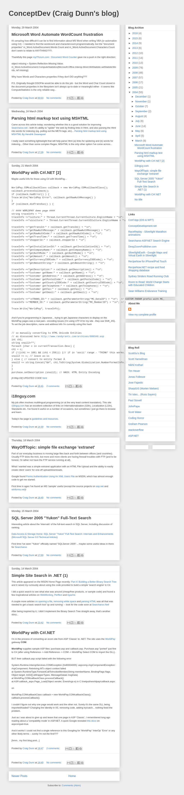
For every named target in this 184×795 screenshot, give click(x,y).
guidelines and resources (45, 418)
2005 (135, 87)
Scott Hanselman (138, 359)
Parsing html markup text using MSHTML (50, 118)
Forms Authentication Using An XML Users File (50, 476)
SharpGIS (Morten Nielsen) (143, 388)
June (138, 126)
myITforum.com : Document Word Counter (55, 57)
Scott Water (134, 412)
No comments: (54, 98)
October (140, 106)
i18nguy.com (23, 396)
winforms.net (18, 489)
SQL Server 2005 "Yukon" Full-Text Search (51, 518)
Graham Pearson (138, 424)
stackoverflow (136, 429)
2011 (135, 57)
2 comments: (53, 386)
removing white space (65, 601)
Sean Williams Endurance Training (147, 291)
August (139, 116)
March (139, 140)
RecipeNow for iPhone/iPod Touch (147, 261)
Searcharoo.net (19, 127)
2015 (135, 38)
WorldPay (110, 639)
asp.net (100, 486)
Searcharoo (21, 547)
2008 (135, 72)
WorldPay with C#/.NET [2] (36, 172)
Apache (71, 595)
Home (72, 776)
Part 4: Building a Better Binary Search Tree (93, 581)
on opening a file (43, 601)
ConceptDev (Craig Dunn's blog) (64, 13)
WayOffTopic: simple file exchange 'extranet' (53, 447)
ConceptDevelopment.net (142, 225)
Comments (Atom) (71, 785)
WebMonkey (46, 595)
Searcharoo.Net (100, 604)
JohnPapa (134, 406)
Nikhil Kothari (135, 365)
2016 (135, 33)
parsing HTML (88, 601)
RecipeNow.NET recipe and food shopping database (146, 269)
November (141, 101)
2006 (135, 82)
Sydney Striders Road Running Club (148, 276)
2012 (135, 53)
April (138, 135)
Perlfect (58, 595)
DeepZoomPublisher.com (142, 246)
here (44, 378)
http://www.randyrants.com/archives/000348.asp (72, 336)
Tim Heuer (134, 370)
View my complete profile (142, 314)
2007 (135, 77)
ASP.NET (133, 435)
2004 (135, 92)
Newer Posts (19, 776)
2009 (135, 67)
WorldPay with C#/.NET (33, 632)
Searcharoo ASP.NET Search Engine (148, 240)
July (137, 121)
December (141, 96)
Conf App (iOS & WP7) (141, 220)
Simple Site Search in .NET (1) (40, 575)
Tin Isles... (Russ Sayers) (142, 394)
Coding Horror (136, 418)
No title (138, 199)
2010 (135, 62)
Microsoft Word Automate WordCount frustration (57, 34)
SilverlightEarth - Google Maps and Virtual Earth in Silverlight (147, 254)
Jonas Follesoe (136, 376)
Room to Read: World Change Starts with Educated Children (148, 284)
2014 (135, 43)
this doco (91, 720)
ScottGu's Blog (136, 353)
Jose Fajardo (135, 382)
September (141, 111)
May (138, 131)
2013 (135, 48)
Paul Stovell (135, 400)
